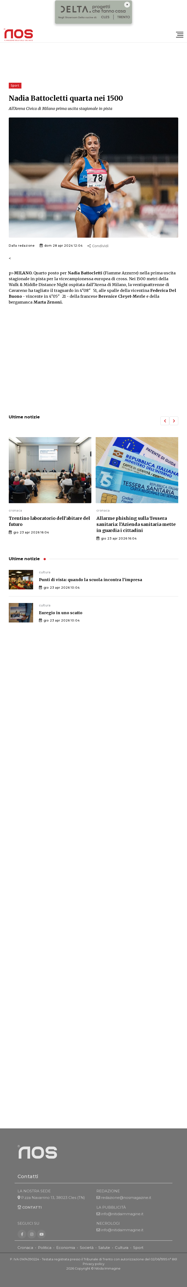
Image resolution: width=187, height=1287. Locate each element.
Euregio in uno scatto (60, 612)
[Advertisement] (93, 370)
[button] (164, 420)
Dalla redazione (22, 245)
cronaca (15, 510)
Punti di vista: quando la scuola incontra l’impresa (90, 579)
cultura (45, 572)
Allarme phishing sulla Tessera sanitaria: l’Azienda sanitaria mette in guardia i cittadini (136, 524)
